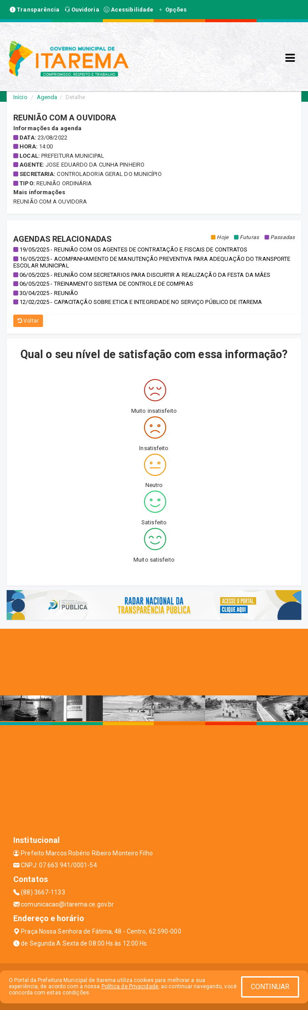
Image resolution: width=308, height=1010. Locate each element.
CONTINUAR (270, 986)
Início (20, 97)
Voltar (28, 321)
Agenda (47, 97)
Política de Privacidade (129, 986)
